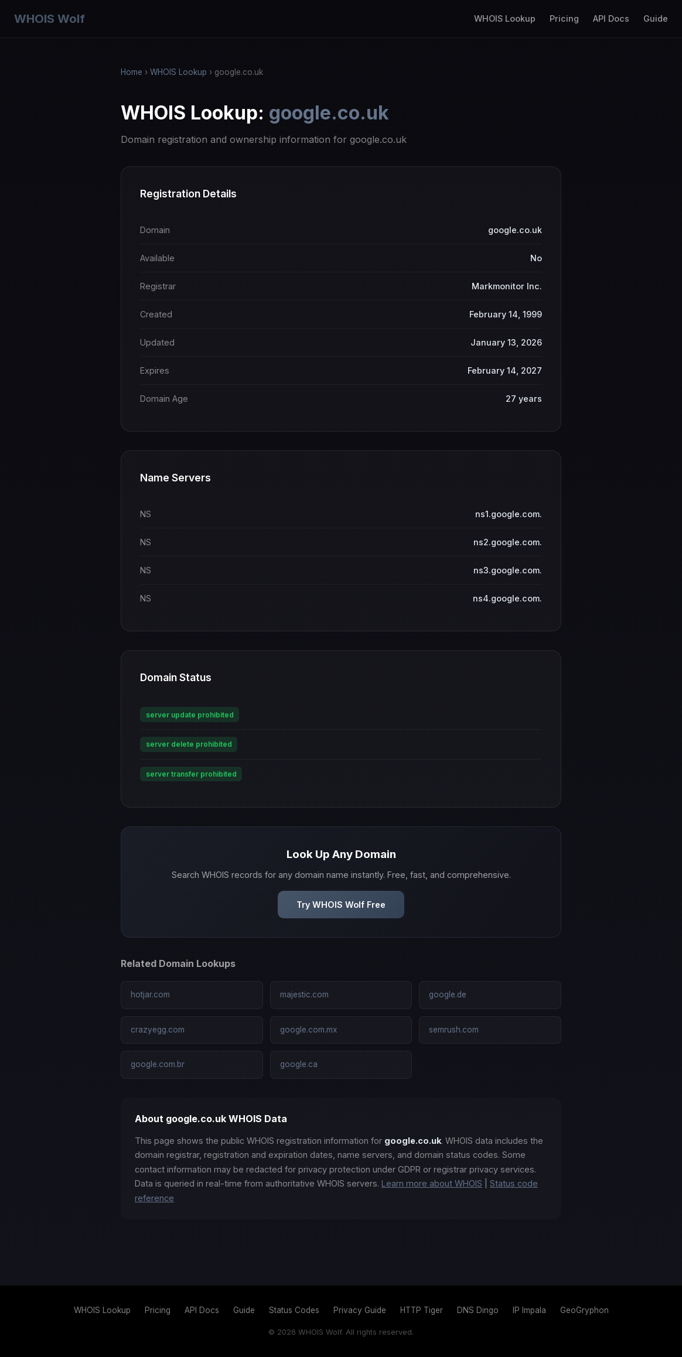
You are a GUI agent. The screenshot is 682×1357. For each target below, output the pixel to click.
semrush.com (454, 1029)
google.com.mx (308, 1029)
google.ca (299, 1064)
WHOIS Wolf (49, 19)
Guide (655, 18)
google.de (447, 994)
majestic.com (304, 994)
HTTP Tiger (421, 1310)
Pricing (564, 18)
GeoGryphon (584, 1310)
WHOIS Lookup (505, 18)
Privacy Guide (359, 1310)
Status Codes (294, 1310)
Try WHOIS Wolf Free (341, 905)
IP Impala (529, 1310)
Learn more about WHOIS (431, 1183)
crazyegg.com (158, 1029)
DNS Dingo (478, 1310)
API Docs (611, 18)
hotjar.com (150, 994)
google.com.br (158, 1064)
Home (131, 72)
